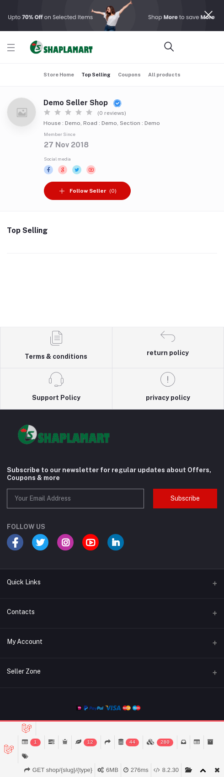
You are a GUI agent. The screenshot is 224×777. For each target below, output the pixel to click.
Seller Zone (24, 671)
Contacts (21, 611)
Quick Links (24, 582)
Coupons (129, 74)
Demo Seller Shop (82, 102)
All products (164, 74)
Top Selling (96, 74)
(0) (88, 191)
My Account (25, 641)
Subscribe (185, 498)
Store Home (58, 74)
